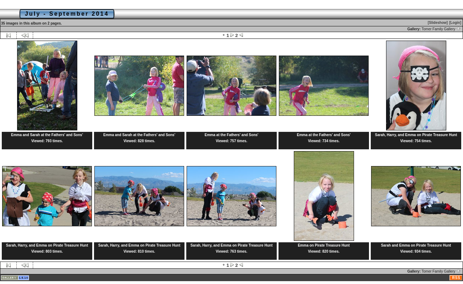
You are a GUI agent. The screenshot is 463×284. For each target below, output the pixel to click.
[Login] (455, 23)
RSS (456, 278)
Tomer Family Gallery (441, 29)
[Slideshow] (438, 23)
